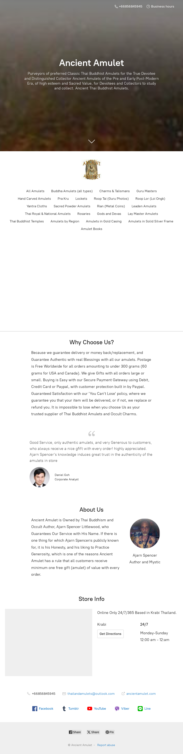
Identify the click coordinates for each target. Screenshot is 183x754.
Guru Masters (146, 191)
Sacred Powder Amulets (72, 206)
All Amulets (35, 191)
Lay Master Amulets (143, 214)
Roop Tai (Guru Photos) (111, 199)
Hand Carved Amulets (34, 199)
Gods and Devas (109, 214)
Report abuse (106, 745)
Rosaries (83, 214)
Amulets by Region (65, 221)
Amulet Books (91, 229)
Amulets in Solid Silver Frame (150, 221)
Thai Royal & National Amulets (48, 214)
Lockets (81, 199)
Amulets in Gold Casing (104, 221)
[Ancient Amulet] (92, 169)
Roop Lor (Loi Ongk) (150, 199)
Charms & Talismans (114, 191)
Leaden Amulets (144, 206)
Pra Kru (63, 199)
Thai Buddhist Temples (27, 221)
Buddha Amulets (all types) (72, 191)
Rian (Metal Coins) (111, 206)
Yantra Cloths (37, 206)
